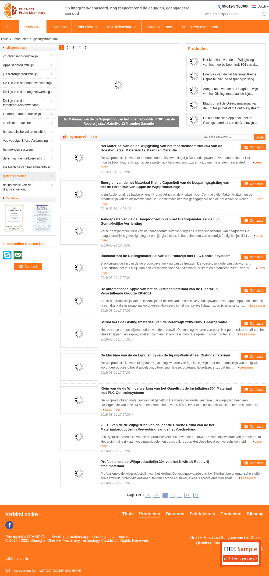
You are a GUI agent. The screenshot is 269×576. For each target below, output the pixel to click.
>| (196, 495)
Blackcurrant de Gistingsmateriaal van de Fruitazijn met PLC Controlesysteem (231, 106)
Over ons (59, 27)
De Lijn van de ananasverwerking (27, 83)
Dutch (262, 6)
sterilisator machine (17, 123)
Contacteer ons (159, 27)
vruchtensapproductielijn (20, 56)
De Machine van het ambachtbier (26, 167)
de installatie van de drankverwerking (17, 187)
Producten (32, 27)
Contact (256, 147)
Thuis (9, 27)
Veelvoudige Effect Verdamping (25, 141)
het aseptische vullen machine (24, 132)
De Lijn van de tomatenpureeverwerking (20, 103)
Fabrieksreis (87, 27)
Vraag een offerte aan (200, 27)
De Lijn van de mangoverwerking (26, 92)
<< (156, 495)
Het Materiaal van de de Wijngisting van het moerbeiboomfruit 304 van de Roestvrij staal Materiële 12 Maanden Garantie (230, 62)
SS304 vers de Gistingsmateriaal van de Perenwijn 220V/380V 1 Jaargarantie (164, 322)
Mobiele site (17, 559)
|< (148, 495)
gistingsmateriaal (15, 176)
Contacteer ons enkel (63, 570)
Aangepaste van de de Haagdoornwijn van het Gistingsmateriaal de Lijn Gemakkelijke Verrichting (230, 91)
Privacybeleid (16, 537)
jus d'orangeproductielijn (20, 74)
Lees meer (258, 305)
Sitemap (255, 514)
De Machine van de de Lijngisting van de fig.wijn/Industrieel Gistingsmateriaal (165, 355)
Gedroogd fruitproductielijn (22, 114)
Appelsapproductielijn (18, 65)
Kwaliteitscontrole (121, 27)
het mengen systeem (18, 149)
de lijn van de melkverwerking (24, 158)
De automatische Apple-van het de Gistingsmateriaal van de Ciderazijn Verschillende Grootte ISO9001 (228, 120)
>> (188, 495)
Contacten (231, 514)
